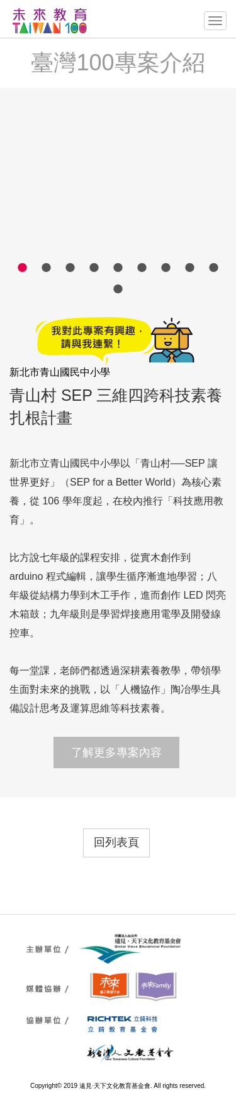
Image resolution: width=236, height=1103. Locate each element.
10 (118, 288)
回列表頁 (116, 842)
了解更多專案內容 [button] (116, 752)
